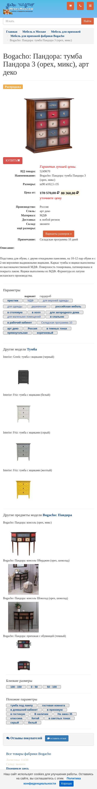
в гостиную (17, 714)
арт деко (13, 328)
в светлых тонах (59, 718)
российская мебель (68, 306)
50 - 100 (52, 686)
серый (14, 722)
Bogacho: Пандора (57, 515)
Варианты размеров (58, 233)
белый (32, 722)
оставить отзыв (56, 738)
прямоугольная (17, 332)
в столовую (15, 312)
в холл (36, 312)
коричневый (45, 332)
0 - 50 (34, 686)
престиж (12, 300)
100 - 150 (16, 686)
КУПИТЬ (13, 160)
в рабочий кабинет (19, 322)
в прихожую (55, 709)
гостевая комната (53, 705)
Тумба (32, 349)
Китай (35, 718)
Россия (32, 328)
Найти (87, 21)
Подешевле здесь (17, 768)
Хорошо (66, 783)
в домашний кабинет (24, 709)
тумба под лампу (21, 705)
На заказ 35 (65, 714)
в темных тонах (56, 328)
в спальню (57, 316)
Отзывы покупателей (24, 738)
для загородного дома (64, 312)
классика (16, 718)
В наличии (41, 714)
